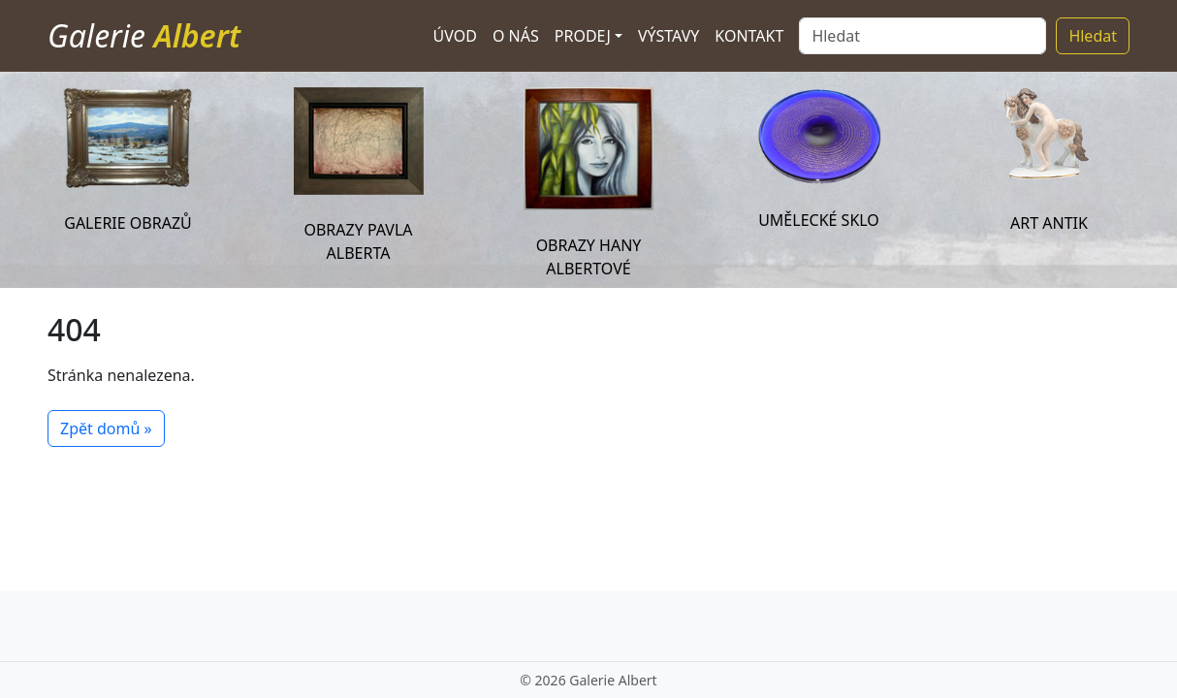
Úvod (455, 36)
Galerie (144, 35)
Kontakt (749, 36)
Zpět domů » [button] (106, 428)
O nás (516, 36)
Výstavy (668, 36)
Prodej (583, 36)
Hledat (1092, 36)
